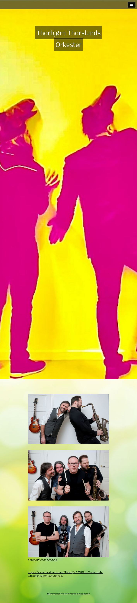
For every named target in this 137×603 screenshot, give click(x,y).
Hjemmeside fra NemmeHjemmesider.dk (68, 593)
